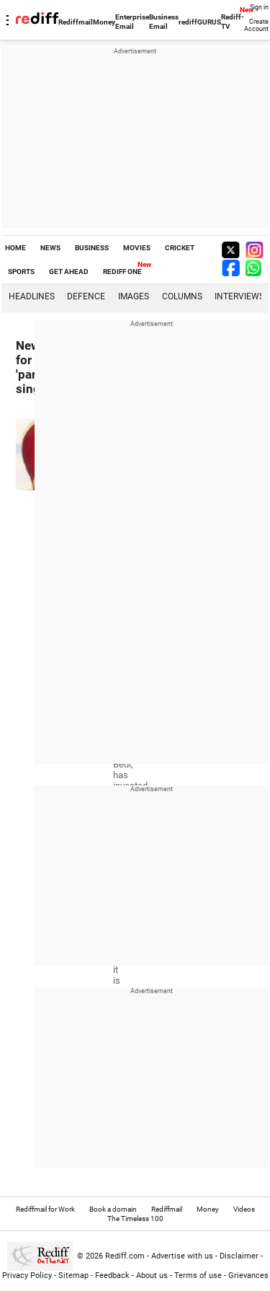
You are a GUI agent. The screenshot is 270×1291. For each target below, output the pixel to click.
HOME (15, 247)
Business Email (164, 21)
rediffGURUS (200, 22)
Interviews (239, 296)
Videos (244, 1209)
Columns (182, 296)
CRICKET (179, 247)
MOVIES (136, 247)
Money (104, 22)
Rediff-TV (232, 21)
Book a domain (113, 1209)
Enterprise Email (132, 21)
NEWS (50, 247)
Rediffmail (75, 22)
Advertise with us (182, 1256)
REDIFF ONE (122, 271)
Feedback (112, 1275)
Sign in (259, 7)
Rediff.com (125, 1256)
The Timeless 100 (135, 1218)
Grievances (248, 1275)
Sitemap (73, 1275)
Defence (86, 296)
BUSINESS (92, 247)
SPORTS (21, 271)
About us (152, 1275)
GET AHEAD (69, 271)
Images (133, 296)
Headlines (32, 296)
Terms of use (198, 1275)
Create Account (256, 25)
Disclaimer (239, 1256)
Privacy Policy (27, 1275)
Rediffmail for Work (45, 1209)
